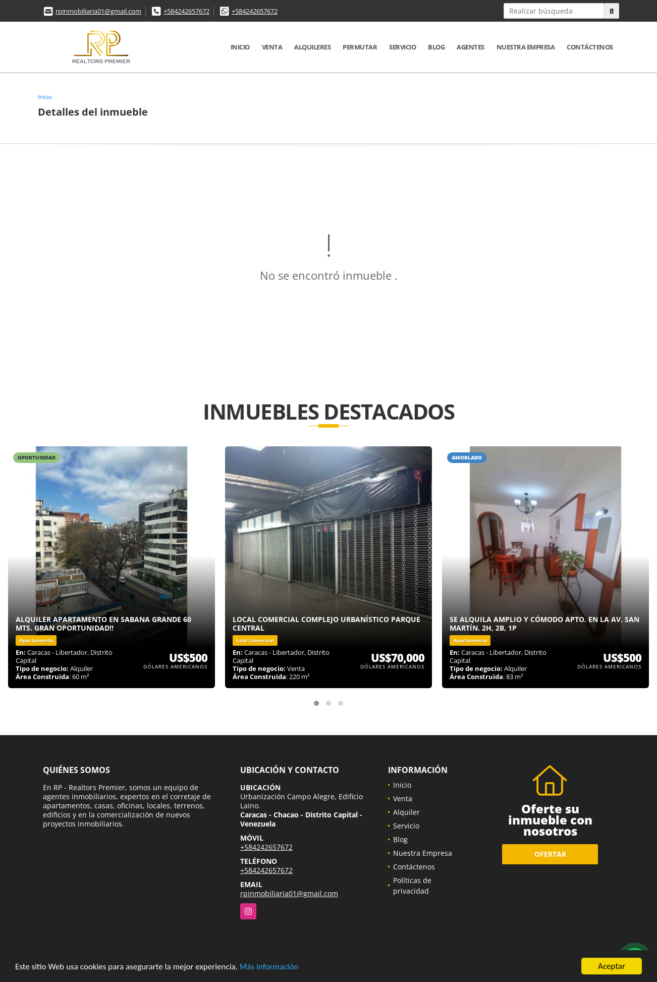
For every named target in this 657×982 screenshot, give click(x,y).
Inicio (240, 46)
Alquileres (312, 46)
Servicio (402, 46)
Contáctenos (590, 46)
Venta (272, 46)
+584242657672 (186, 11)
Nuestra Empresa (526, 46)
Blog (436, 46)
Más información (269, 966)
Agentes (470, 46)
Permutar (360, 46)
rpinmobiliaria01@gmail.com (98, 11)
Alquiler (406, 812)
